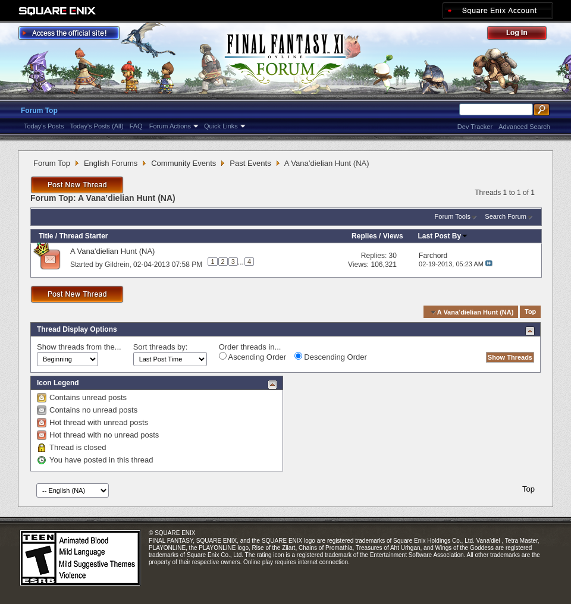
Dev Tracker (474, 126)
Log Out (523, 35)
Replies (364, 236)
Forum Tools (452, 216)
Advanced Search (524, 126)
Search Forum (505, 216)
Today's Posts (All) (97, 126)
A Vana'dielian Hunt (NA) (112, 251)
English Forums (110, 163)
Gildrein (117, 264)
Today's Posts (44, 126)
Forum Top (39, 110)
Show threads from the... (79, 346)
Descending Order (330, 356)
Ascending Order (252, 356)
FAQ (136, 126)
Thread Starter (83, 236)
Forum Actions (170, 126)
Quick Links (221, 126)
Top (530, 312)
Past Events (250, 163)
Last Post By (443, 236)
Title (46, 236)
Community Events (183, 163)
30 (393, 255)
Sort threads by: (160, 346)
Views (393, 236)
